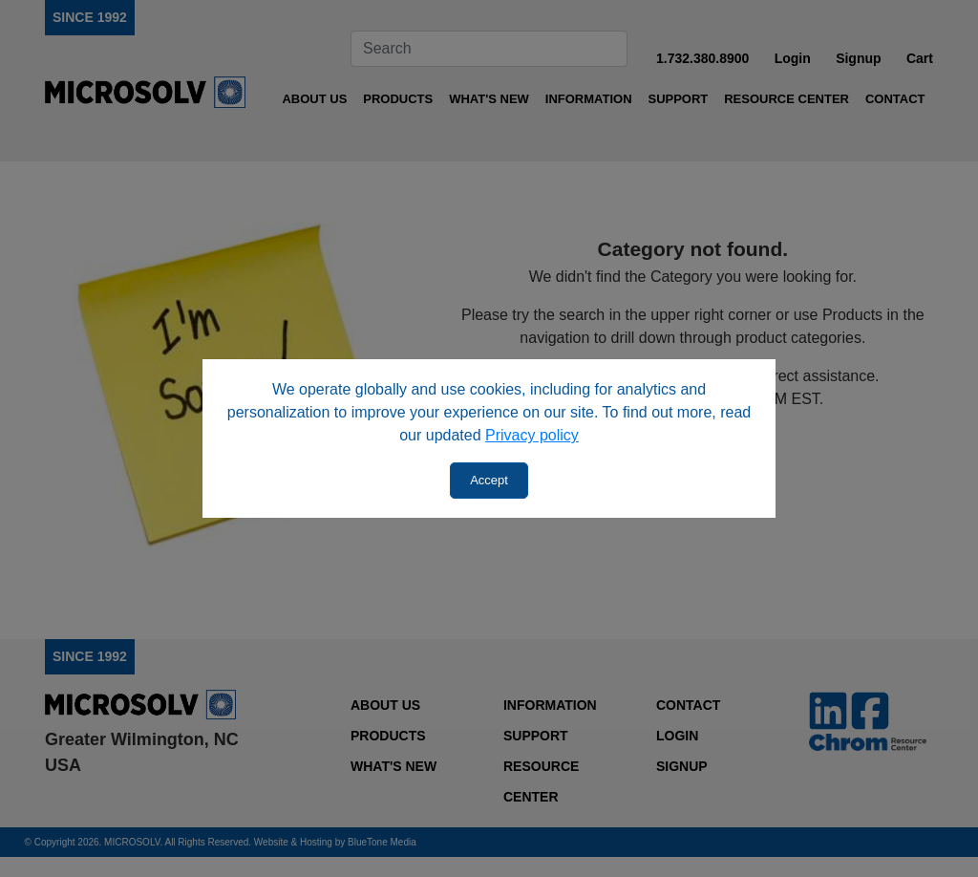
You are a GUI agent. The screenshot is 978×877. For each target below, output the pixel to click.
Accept (489, 480)
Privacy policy (532, 435)
